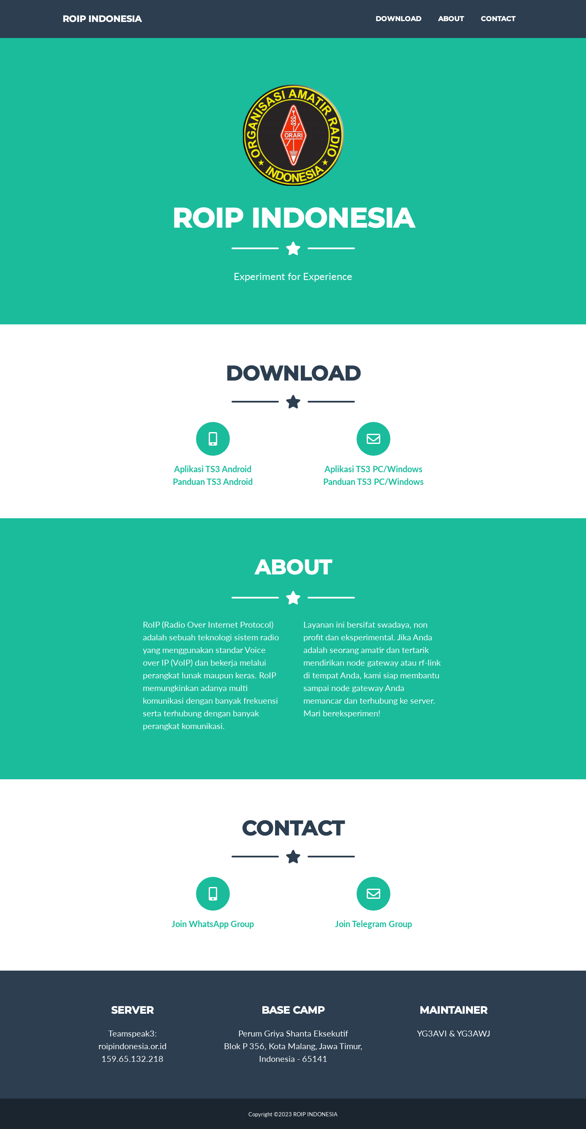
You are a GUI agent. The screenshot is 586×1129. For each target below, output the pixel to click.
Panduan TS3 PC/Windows (373, 481)
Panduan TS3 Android (213, 481)
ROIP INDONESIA (116, 22)
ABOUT (451, 22)
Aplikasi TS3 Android (212, 469)
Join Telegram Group (373, 924)
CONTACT (498, 22)
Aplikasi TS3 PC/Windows (373, 469)
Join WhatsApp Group (213, 924)
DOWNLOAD (398, 22)
